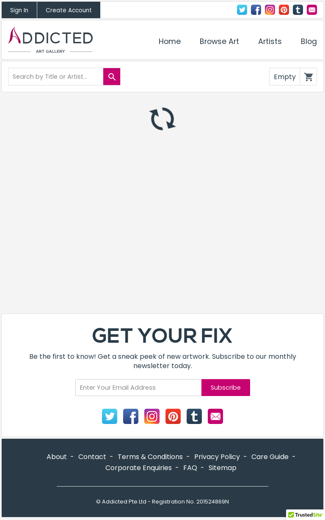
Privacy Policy (217, 457)
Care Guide (270, 457)
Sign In (19, 10)
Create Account (69, 10)
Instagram (270, 10)
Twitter (242, 10)
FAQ (190, 468)
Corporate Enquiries (138, 468)
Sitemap (223, 468)
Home (170, 41)
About (57, 457)
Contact (312, 10)
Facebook (256, 10)
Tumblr (298, 10)
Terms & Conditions (150, 457)
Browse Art (219, 41)
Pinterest (173, 416)
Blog (309, 41)
